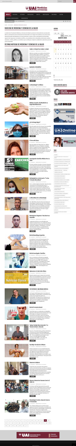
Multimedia (54, 14)
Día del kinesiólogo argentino (37, 235)
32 (12, 425)
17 (9, 423)
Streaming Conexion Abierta (12, 18)
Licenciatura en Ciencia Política (60, 183)
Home (8, 14)
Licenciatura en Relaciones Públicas (61, 200)
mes (62, 35)
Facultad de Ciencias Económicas (60, 163)
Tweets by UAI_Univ (58, 80)
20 (19, 423)
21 (22, 423)
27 (43, 423)
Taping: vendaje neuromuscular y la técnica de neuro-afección (39, 326)
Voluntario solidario (35, 362)
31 (9, 425)
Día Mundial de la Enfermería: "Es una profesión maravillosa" (39, 179)
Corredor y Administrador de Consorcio (62, 208)
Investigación (46, 14)
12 (38, 420)
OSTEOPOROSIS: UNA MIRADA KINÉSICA (39, 289)
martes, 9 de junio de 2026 (7, 1)
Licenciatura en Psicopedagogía (60, 206)
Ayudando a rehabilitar (35, 67)
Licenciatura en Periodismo (59, 176)
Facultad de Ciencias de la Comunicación (62, 161)
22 (26, 423)
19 (15, 423)
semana (66, 35)
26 (39, 423)
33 (16, 425)
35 (23, 425)
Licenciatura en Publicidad (59, 202)
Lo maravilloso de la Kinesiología (38, 198)
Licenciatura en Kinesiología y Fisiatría (61, 179)
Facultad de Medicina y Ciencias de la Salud (61, 157)
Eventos (38, 14)
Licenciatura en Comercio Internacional (62, 174)
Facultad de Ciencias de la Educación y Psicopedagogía (61, 186)
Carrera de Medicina (58, 170)
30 (6, 425)
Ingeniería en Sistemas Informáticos (61, 181)
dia (70, 35)
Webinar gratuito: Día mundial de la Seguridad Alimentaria (39, 103)
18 (12, 423)
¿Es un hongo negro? (35, 122)
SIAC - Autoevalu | (19, 21)
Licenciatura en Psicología (59, 178)
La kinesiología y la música (36, 85)
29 (49, 423)
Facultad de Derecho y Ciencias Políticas (62, 159)
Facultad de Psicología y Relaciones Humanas (61, 166)
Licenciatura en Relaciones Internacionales (59, 189)
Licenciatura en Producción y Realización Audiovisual (62, 198)
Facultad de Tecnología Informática (61, 168)
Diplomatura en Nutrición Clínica (38, 271)
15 (48, 420)
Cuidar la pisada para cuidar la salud (39, 49)
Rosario (55, 154)
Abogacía (56, 209)
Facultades (15, 14)
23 (29, 423)
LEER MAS (32, 63)
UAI (69, 163)
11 (35, 420)
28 (46, 423)
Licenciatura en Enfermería (59, 195)
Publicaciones (30, 14)
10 (32, 420)
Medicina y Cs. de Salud (41, 51)
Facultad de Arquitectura (59, 204)
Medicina (65, 170)
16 (6, 423)
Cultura (61, 14)
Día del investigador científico (37, 253)
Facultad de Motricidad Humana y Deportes (60, 212)
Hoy (62, 33)
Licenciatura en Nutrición (59, 191)
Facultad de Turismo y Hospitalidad (61, 193)
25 (36, 423)
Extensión (22, 14)
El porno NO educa (34, 140)
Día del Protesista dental (36, 307)
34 (20, 425)
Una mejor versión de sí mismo (37, 344)
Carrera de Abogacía (58, 172)
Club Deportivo (24, 18)
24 (32, 423)
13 (41, 420)
